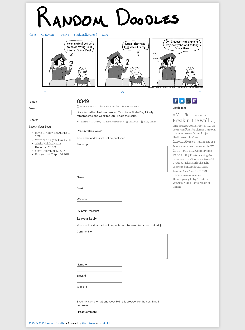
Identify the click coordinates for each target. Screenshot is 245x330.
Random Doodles (115, 122)
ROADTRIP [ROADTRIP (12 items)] (185, 159)
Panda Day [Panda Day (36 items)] (181, 155)
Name (80, 177)
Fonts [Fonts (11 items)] (201, 130)
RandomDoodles (110, 106)
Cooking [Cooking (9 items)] (207, 126)
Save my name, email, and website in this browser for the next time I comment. (118, 303)
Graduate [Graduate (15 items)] (178, 133)
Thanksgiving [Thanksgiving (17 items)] (181, 179)
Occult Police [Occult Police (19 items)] (203, 150)
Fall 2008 (133, 122)
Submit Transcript (88, 211)
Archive (64, 34)
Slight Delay (42, 150)
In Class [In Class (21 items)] (194, 137)
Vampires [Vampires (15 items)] (178, 182)
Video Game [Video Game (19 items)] (191, 182)
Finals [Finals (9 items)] (182, 130)
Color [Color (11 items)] (175, 126)
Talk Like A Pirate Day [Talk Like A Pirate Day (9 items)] (191, 175)
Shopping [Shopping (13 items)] (178, 167)
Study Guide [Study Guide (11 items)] (188, 171)
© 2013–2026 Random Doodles (47, 323)
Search (33, 108)
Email (80, 188)
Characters (47, 34)
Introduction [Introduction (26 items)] (182, 141)
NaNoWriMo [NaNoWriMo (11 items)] (200, 146)
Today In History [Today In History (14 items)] (199, 179)
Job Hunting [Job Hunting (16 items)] (198, 141)
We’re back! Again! (46, 140)
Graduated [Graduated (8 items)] (188, 134)
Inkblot (106, 323)
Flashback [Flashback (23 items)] (192, 129)
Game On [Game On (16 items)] (210, 129)
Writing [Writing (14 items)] (177, 187)
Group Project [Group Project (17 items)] (201, 133)
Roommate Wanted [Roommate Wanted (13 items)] (201, 159)
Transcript (83, 144)
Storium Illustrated (85, 34)
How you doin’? (44, 154)
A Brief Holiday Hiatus (48, 143)
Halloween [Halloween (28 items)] (180, 137)
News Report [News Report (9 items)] (189, 151)
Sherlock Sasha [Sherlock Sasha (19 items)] (199, 162)
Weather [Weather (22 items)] (204, 183)
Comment (85, 231)
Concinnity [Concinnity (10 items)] (183, 126)
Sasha (153, 122)
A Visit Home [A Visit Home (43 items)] (184, 115)
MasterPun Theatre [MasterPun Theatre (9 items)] (184, 146)
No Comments (132, 106)
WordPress (88, 323)
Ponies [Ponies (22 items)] (194, 155)
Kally (146, 122)
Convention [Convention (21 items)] (195, 125)
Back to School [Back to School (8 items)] (200, 115)
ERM (105, 34)
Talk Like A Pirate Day (131, 112)
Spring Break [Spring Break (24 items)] (192, 166)
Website (82, 199)
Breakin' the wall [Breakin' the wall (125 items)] (191, 120)
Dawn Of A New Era (46, 132)
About (32, 34)
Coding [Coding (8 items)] (212, 122)
